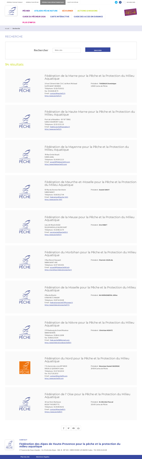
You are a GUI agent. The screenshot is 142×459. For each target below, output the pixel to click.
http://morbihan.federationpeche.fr (58, 270)
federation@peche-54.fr (59, 197)
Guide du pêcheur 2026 (34, 17)
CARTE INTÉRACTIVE (59, 17)
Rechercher (41, 50)
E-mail (73, 428)
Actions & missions (87, 11)
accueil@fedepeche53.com (60, 162)
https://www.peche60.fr (53, 412)
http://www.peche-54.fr (53, 199)
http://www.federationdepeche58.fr (58, 342)
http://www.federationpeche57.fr (57, 305)
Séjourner (67, 11)
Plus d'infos (29, 22)
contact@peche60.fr (57, 409)
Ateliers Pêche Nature (45, 11)
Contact (23, 440)
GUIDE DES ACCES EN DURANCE (88, 17)
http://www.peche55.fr (53, 235)
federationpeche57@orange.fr (61, 302)
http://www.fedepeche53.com (56, 164)
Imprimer (78, 428)
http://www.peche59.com (54, 378)
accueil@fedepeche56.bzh (59, 267)
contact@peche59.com (58, 376)
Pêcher (26, 11)
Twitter (68, 428)
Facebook (63, 428)
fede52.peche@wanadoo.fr (60, 127)
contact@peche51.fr (57, 93)
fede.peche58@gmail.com (59, 340)
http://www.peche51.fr (53, 96)
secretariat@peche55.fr (59, 232)
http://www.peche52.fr (53, 129)
